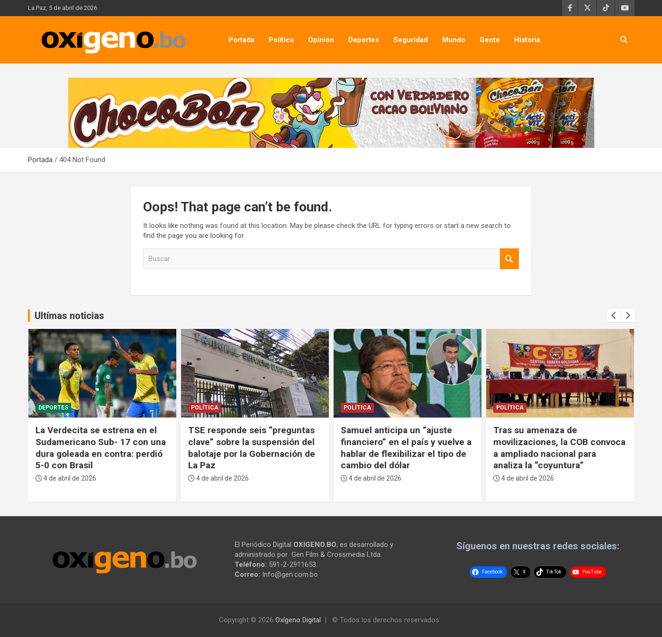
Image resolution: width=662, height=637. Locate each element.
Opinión (321, 40)
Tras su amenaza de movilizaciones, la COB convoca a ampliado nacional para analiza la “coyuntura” (559, 448)
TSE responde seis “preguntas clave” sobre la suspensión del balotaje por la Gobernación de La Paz (251, 448)
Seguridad (410, 40)
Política (281, 40)
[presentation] (614, 315)
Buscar (509, 259)
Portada (241, 40)
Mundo (453, 40)
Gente (490, 40)
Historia (527, 40)
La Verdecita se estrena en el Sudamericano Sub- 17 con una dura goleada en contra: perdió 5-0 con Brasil (101, 448)
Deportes (363, 40)
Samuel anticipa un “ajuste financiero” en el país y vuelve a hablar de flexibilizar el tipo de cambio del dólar (406, 448)
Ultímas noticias (69, 315)
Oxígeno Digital (298, 620)
